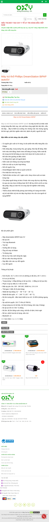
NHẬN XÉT (43, 113)
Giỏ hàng (27, 19)
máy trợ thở (15, 319)
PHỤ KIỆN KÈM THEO (20, 113)
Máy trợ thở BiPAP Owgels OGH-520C (12, 352)
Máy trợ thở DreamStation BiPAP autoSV (15, 124)
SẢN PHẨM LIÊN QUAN (33, 113)
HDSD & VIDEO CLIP (7, 113)
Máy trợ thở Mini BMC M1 (32, 378)
